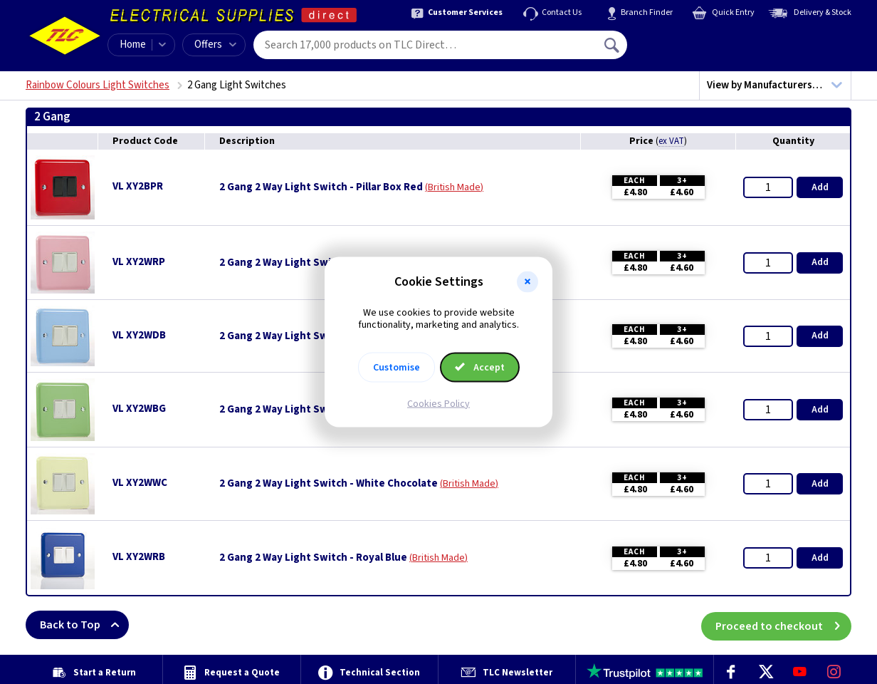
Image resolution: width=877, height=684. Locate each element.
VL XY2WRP (138, 261)
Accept (480, 367)
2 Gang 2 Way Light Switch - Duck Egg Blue (322, 336)
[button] (527, 282)
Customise (396, 367)
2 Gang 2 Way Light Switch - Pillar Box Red (321, 187)
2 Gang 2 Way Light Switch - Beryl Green (316, 409)
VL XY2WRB (138, 556)
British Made (454, 187)
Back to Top (84, 625)
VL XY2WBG (139, 408)
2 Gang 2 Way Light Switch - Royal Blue (313, 557)
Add (820, 187)
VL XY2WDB (139, 335)
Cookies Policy (438, 403)
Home (133, 44)
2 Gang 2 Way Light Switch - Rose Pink (311, 262)
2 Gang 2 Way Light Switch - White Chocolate (328, 483)
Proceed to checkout (783, 625)
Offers (215, 44)
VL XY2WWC (139, 482)
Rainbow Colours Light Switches (97, 85)
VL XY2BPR (137, 186)
